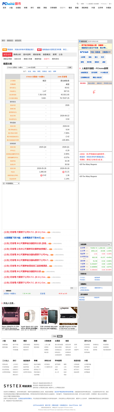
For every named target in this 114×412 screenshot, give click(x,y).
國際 (65, 364)
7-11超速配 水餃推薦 (92, 4)
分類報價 (53, 7)
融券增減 (26, 369)
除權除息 (96, 344)
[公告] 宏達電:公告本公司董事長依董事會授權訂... (33, 249)
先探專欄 (36, 374)
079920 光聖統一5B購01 (35, 77)
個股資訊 (10, 40)
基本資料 (27, 54)
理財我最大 (37, 372)
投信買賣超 (5, 369)
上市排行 (15, 364)
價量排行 (99, 83)
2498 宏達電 (62, 77)
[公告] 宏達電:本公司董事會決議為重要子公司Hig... (34, 254)
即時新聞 (58, 361)
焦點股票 (76, 372)
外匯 (93, 7)
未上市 (57, 372)
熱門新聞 (57, 364)
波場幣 (82, 267)
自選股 (18, 7)
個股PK (62, 7)
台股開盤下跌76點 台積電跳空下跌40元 (27, 238)
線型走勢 (7, 54)
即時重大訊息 (108, 83)
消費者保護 (55, 405)
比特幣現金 (84, 257)
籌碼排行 (15, 372)
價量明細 (38, 59)
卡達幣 (82, 264)
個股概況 (47, 54)
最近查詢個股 (59, 344)
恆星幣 (82, 270)
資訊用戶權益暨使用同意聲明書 (64, 392)
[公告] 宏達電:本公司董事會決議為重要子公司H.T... (34, 260)
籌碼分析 (17, 54)
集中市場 (15, 344)
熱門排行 (76, 369)
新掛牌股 (87, 344)
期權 (76, 7)
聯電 (38, 71)
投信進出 (97, 280)
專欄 (35, 361)
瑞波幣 (82, 254)
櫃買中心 (15, 347)
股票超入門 (37, 369)
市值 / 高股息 (95, 52)
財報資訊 (57, 352)
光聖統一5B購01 (10, 293)
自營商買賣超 (6, 372)
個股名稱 (84, 41)
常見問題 (82, 297)
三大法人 (82, 277)
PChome (104, 4)
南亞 (49, 71)
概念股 (46, 352)
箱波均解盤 (37, 364)
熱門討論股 (84, 52)
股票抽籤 (87, 352)
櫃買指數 (5, 347)
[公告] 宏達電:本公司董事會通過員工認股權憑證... (33, 266)
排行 (32, 7)
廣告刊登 (47, 405)
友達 (29, 71)
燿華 (54, 71)
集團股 (46, 350)
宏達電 (42, 293)
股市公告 (87, 341)
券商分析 (47, 361)
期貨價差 (36, 347)
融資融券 (97, 277)
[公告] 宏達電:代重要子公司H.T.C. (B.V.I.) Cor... (32, 232)
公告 (61, 54)
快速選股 (106, 344)
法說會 (95, 347)
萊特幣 (82, 261)
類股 (45, 7)
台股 (56, 367)
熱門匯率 (87, 367)
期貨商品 (36, 344)
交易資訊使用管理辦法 (25, 398)
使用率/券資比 (27, 372)
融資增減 (26, 367)
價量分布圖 (28, 59)
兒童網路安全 (64, 405)
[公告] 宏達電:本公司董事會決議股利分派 (29, 271)
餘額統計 (26, 364)
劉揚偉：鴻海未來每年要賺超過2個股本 (21, 49)
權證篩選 (26, 347)
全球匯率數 (87, 364)
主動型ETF (106, 52)
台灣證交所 (83, 288)
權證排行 (26, 350)
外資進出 (82, 280)
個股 (67, 341)
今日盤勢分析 (48, 367)
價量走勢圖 (7, 59)
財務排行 (15, 369)
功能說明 (96, 297)
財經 (65, 372)
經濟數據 (87, 372)
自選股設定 (58, 350)
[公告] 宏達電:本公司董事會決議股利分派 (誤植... (33, 243)
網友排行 (15, 374)
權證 (70, 7)
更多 (71, 288)
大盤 (11, 7)
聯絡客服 (82, 300)
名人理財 (36, 367)
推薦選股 (106, 347)
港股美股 (85, 7)
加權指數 (5, 344)
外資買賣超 (5, 367)
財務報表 (68, 352)
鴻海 (34, 71)
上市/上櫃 (47, 344)
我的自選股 (91, 83)
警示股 (86, 350)
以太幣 (82, 251)
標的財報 (37, 54)
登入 (110, 4)
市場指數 (15, 350)
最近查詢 (83, 83)
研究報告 (47, 364)
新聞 (82, 4)
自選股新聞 (58, 355)
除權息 (108, 7)
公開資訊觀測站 (84, 290)
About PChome (73, 405)
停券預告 (87, 347)
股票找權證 (26, 344)
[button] (77, 317)
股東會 (95, 350)
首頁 (4, 7)
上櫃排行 (15, 367)
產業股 (46, 347)
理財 (65, 374)
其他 (65, 369)
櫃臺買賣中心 (99, 288)
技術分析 (17, 59)
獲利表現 (55, 59)
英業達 (44, 71)
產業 (56, 369)
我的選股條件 (107, 350)
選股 (38, 7)
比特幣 (100, 7)
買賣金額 (5, 364)
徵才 (80, 405)
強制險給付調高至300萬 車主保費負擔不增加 (56, 49)
